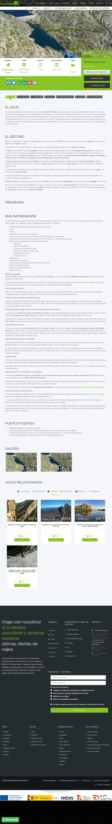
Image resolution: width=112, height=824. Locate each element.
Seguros (90, 761)
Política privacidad (102, 803)
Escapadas (63, 758)
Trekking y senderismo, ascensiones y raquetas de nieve (73, 713)
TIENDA (91, 3)
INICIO (51, 3)
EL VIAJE (10, 97)
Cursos (62, 754)
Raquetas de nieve (9, 771)
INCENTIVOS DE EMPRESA (99, 8)
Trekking (6, 754)
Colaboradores (49, 803)
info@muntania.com (101, 653)
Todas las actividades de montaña (65, 722)
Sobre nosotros (92, 758)
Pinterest (53, 679)
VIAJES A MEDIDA (80, 8)
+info (22, 562)
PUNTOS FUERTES (65, 97)
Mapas (62, 771)
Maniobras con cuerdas (38, 768)
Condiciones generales (68, 803)
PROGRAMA (37, 97)
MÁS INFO (50, 97)
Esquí (5, 768)
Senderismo (63, 777)
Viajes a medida (92, 754)
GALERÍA (80, 97)
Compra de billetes (93, 774)
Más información (89, 66)
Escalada (4, 70)
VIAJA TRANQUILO (41, 3)
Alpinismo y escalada (61, 719)
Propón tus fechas (97, 78)
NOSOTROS (65, 3)
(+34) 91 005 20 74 (98, 663)
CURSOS (46, 8)
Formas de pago (92, 764)
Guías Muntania (65, 768)
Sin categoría (64, 781)
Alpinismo (6, 761)
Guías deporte (64, 764)
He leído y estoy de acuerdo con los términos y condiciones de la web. (78, 727)
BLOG (57, 3)
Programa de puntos (93, 771)
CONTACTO (99, 3)
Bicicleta (69, 674)
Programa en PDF (97, 85)
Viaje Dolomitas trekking (74, 661)
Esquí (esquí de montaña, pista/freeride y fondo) (70, 716)
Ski (68, 670)
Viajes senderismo (73, 653)
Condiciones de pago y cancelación (98, 768)
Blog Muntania (55, 666)
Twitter (53, 658)
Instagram (53, 675)
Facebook (53, 653)
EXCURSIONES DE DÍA (63, 8)
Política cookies (103, 808)
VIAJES (35, 8)
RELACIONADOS (94, 97)
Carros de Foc (71, 679)
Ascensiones (7, 758)
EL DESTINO (23, 97)
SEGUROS (83, 3)
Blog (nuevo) (54, 671)
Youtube (53, 662)
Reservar (11, 819)
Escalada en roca (36, 761)
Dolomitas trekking (73, 657)
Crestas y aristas (36, 764)
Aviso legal (86, 803)
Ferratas (6, 774)
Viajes (61, 787)
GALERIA (74, 3)
